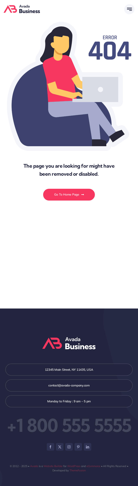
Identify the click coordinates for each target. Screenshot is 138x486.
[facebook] (50, 447)
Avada (34, 466)
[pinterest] (78, 447)
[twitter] (59, 447)
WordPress (73, 466)
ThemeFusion (78, 470)
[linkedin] (87, 447)
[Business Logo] (22, 6)
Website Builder (53, 466)
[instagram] (69, 447)
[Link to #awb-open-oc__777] (129, 9)
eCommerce (93, 466)
